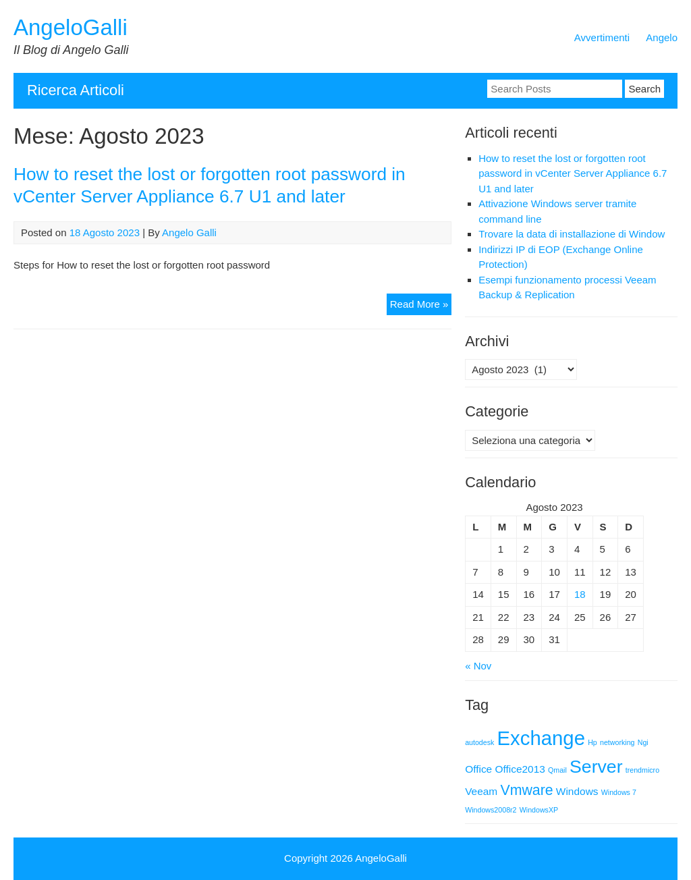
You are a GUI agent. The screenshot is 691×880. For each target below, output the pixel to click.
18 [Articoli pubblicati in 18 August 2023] (580, 594)
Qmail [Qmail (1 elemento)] (557, 770)
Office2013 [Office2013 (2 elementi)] (520, 769)
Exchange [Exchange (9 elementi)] (541, 738)
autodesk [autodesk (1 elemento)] (479, 742)
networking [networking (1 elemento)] (617, 742)
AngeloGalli (70, 27)
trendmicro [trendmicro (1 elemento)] (642, 770)
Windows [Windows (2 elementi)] (577, 791)
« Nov (478, 665)
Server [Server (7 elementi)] (596, 767)
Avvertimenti (602, 37)
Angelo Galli (189, 232)
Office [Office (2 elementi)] (478, 769)
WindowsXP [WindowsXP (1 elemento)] (539, 810)
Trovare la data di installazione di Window (571, 234)
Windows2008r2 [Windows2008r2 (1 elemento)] (490, 810)
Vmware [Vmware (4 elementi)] (526, 790)
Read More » (421, 306)
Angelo (662, 37)
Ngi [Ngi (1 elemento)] (643, 742)
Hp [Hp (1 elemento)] (592, 742)
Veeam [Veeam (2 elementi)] (481, 791)
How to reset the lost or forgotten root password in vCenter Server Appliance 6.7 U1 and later (572, 173)
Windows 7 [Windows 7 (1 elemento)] (618, 792)
